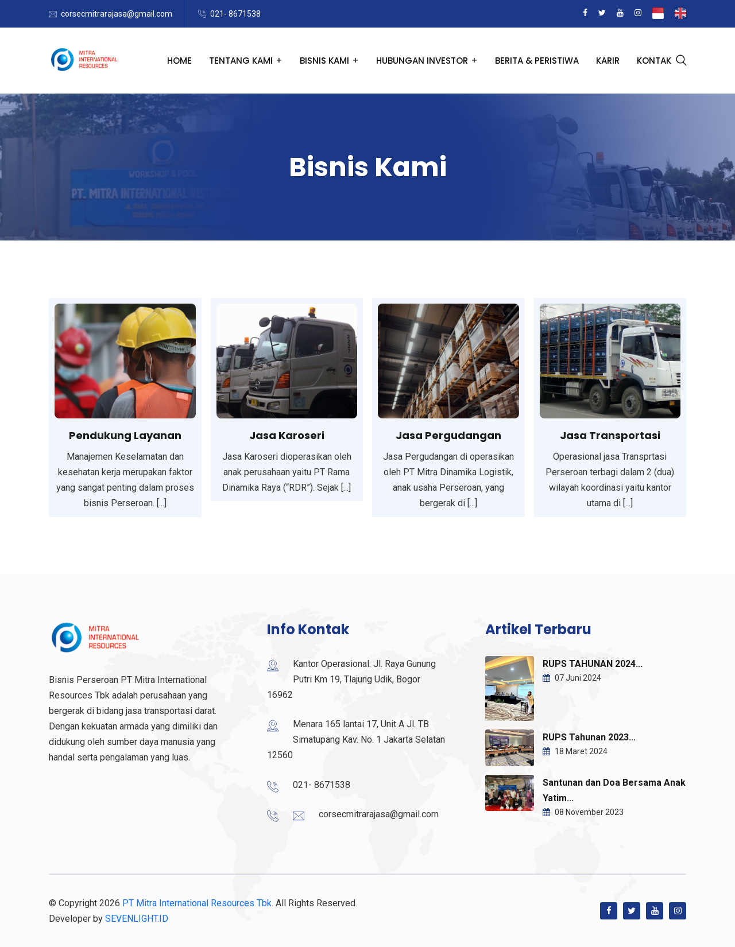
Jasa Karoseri (286, 435)
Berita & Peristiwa (537, 61)
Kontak (654, 61)
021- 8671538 (235, 13)
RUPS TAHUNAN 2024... (593, 663)
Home (179, 61)
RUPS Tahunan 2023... (589, 737)
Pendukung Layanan (125, 435)
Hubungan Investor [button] (422, 61)
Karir (608, 61)
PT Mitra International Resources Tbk (197, 903)
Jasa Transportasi (610, 435)
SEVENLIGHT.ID (136, 918)
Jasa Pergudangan (448, 435)
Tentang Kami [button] (241, 61)
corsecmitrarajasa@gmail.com (116, 13)
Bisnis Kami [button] (324, 61)
